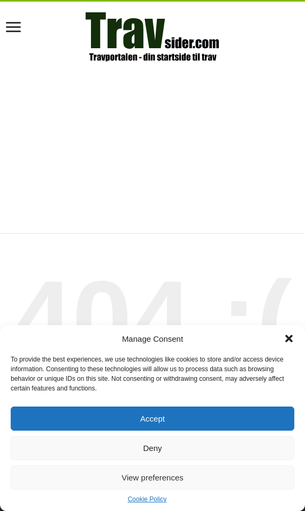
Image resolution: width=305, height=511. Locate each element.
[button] (289, 338)
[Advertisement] (152, 147)
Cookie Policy (147, 499)
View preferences (152, 477)
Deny (152, 448)
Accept (152, 418)
